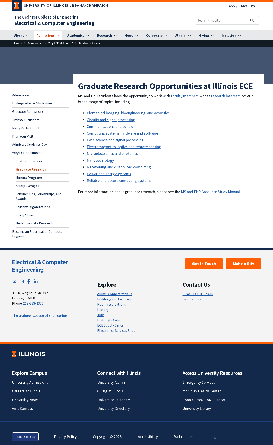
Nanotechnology (100, 160)
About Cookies (25, 437)
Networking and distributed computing (119, 166)
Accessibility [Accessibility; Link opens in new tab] (148, 436)
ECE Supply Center (111, 325)
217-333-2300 (33, 303)
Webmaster (183, 436)
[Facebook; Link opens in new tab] (28, 281)
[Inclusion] (231, 35)
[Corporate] (157, 35)
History (102, 309)
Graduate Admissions (28, 111)
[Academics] (78, 35)
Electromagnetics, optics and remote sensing (124, 146)
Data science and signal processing (115, 139)
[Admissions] (48, 35)
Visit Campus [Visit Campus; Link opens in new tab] (22, 408)
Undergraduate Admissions (32, 103)
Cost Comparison (29, 161)
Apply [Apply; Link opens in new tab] (233, 6)
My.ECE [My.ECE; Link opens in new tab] (256, 6)
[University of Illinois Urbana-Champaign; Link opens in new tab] (60, 6)
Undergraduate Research (34, 223)
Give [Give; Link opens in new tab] (244, 6)
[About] (21, 35)
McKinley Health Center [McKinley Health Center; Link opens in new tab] (202, 391)
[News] (131, 35)
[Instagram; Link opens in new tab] (22, 281)
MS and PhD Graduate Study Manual (210, 191)
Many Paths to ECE (26, 128)
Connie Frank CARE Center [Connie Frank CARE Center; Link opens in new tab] (204, 399)
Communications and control (110, 126)
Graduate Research (31, 169)
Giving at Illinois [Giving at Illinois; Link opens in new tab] (110, 391)
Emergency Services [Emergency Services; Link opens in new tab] (199, 382)
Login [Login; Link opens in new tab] (214, 436)
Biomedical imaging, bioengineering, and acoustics (128, 112)
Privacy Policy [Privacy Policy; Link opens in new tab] (65, 436)
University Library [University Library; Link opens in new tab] (197, 408)
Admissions (20, 95)
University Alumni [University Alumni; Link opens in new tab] (111, 382)
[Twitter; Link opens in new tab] (14, 281)
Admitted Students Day (29, 144)
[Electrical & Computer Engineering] (54, 23)
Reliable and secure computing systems (119, 180)
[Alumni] (183, 35)
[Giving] (206, 35)
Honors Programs (29, 177)
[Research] (107, 35)
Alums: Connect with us (114, 294)
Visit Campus (192, 299)
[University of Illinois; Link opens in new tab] (28, 354)
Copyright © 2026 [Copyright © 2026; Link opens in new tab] (107, 436)
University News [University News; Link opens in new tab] (25, 399)
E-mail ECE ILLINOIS (198, 294)
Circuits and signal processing (111, 119)
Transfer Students (25, 120)
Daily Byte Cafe (108, 320)
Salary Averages (27, 185)
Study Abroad (25, 215)
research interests (226, 95)
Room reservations (111, 304)
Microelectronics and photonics (112, 153)
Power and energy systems (109, 173)
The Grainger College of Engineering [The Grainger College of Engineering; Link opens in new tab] (46, 17)
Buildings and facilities (114, 299)
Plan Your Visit (22, 136)
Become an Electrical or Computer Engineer (38, 233)
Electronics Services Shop (116, 330)
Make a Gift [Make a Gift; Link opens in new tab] (243, 263)
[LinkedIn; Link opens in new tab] (36, 281)
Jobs (100, 315)
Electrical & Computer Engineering (40, 265)
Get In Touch (204, 263)
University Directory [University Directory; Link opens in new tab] (113, 408)
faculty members (185, 95)
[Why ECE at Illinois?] (60, 43)
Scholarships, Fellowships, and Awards (38, 196)
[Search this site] (220, 20)
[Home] (18, 43)
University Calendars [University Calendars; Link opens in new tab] (114, 399)
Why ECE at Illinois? (27, 153)
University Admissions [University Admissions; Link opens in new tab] (30, 382)
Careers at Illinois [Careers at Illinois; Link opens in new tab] (26, 391)
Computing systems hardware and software (122, 133)
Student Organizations (33, 207)
